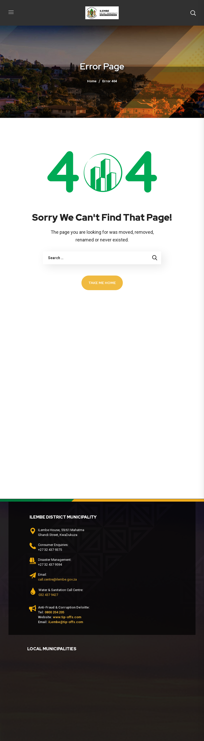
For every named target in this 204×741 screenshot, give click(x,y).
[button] (193, 13)
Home (92, 81)
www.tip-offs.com (67, 617)
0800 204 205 (54, 612)
